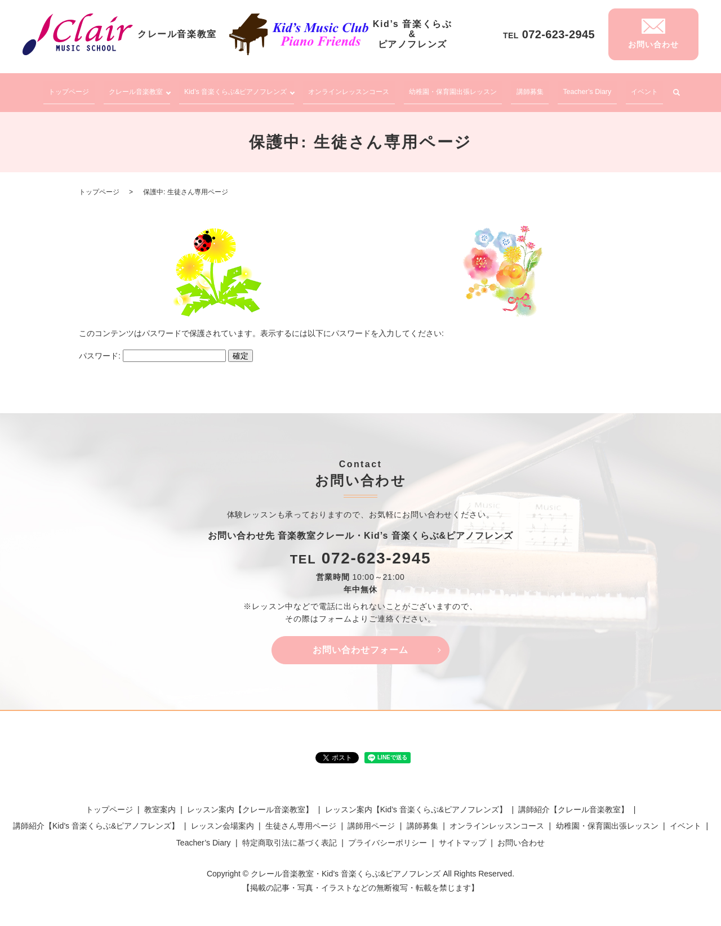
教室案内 (160, 803)
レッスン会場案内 (222, 820)
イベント (652, 88)
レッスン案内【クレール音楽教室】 (250, 803)
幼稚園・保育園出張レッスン (468, 88)
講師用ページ (371, 820)
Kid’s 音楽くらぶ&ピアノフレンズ (236, 88)
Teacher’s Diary (598, 88)
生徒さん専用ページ (300, 820)
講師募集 (544, 88)
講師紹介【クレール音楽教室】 (573, 803)
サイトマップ (462, 837)
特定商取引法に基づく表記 (289, 837)
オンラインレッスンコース (360, 88)
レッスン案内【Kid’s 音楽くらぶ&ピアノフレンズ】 (416, 803)
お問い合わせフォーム (360, 644)
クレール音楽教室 (126, 88)
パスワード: (152, 350)
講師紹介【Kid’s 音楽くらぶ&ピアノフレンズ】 (96, 820)
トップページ (62, 88)
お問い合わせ (521, 837)
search (681, 90)
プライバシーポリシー (387, 837)
